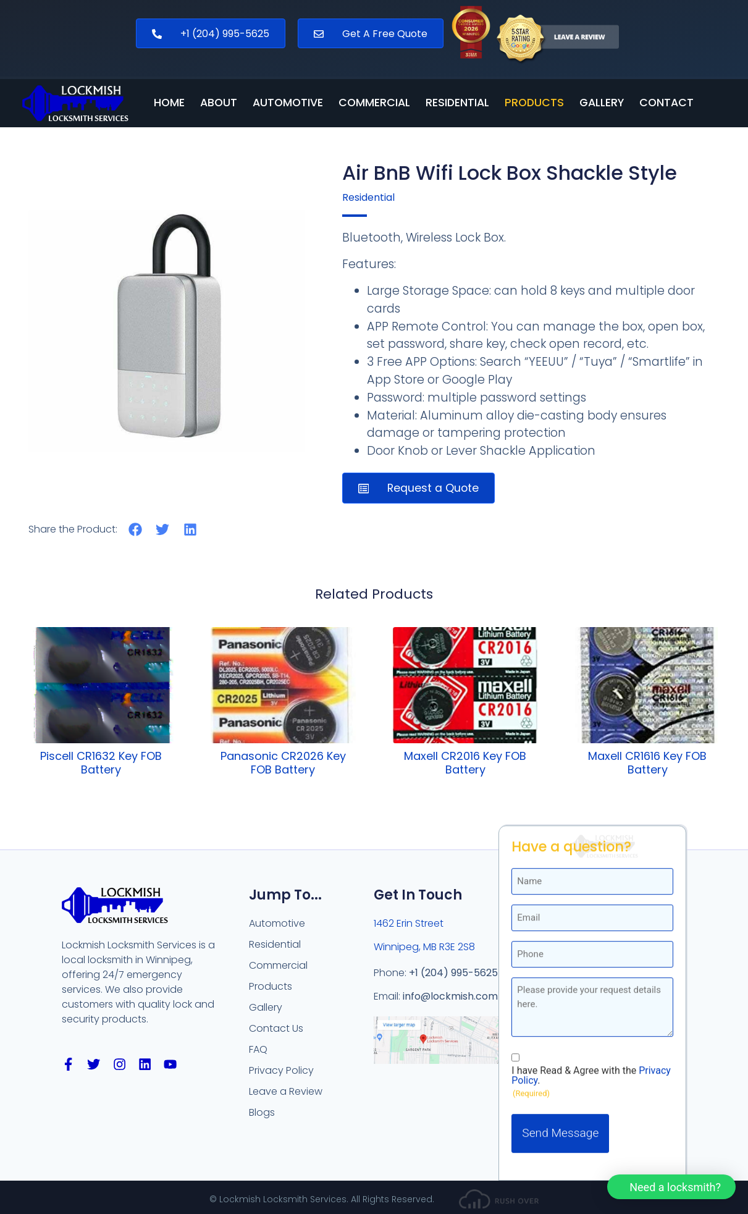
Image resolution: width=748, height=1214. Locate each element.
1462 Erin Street (408, 923)
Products (534, 103)
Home (169, 103)
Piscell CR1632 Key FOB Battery (101, 762)
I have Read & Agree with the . (591, 907)
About (218, 103)
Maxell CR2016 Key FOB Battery (465, 762)
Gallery (601, 103)
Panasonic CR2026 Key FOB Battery (283, 762)
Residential (457, 103)
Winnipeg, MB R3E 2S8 (424, 947)
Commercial (374, 103)
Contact (666, 103)
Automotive (288, 103)
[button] (135, 529)
